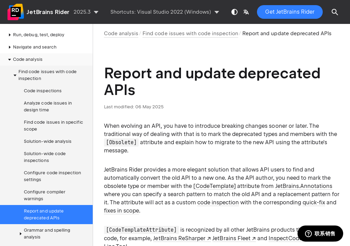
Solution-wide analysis (48, 141)
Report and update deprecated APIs (44, 214)
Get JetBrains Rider (290, 12)
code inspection (218, 202)
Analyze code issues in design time (48, 106)
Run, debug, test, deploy (35, 34)
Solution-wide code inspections (45, 157)
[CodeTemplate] (214, 186)
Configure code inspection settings (52, 176)
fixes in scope (121, 210)
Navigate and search (31, 47)
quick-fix (314, 202)
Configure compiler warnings (44, 195)
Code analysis (24, 59)
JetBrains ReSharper (179, 238)
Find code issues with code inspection (44, 75)
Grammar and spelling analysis (43, 234)
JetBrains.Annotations (304, 186)
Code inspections (43, 90)
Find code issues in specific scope (53, 126)
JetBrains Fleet (231, 238)
